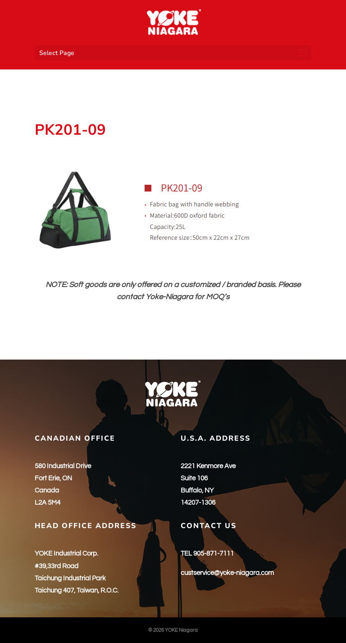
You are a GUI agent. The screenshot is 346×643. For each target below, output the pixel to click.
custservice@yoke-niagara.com (227, 573)
